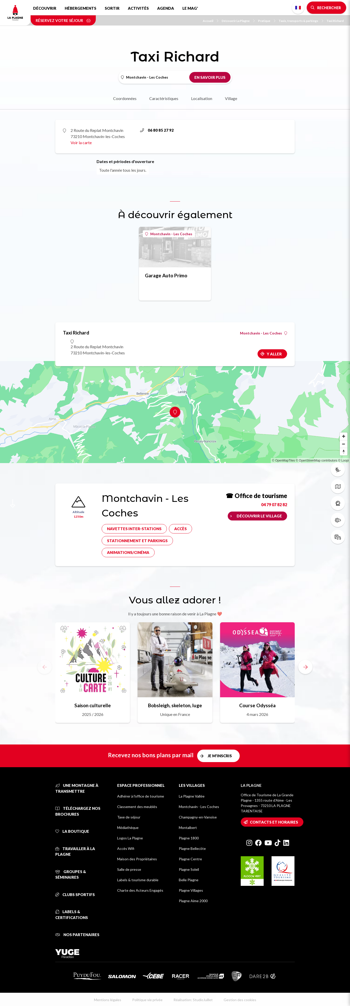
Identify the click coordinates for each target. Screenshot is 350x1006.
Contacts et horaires (274, 822)
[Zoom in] (343, 436)
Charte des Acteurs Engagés (140, 890)
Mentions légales (107, 1000)
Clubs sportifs (75, 894)
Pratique (266, 21)
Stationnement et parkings (137, 540)
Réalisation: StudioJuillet (193, 1000)
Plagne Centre (190, 859)
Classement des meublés (137, 806)
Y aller (274, 354)
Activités (138, 8)
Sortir (112, 8)
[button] (305, 667)
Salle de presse (129, 869)
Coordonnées (125, 98)
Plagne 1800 (189, 838)
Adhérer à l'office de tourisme (140, 796)
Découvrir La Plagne (238, 21)
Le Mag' (190, 8)
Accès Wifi (125, 848)
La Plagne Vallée (192, 796)
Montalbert (188, 827)
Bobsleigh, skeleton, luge (175, 705)
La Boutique (72, 831)
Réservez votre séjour (63, 20)
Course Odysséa (257, 705)
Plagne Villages (191, 890)
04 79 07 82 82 (274, 504)
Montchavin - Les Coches (168, 234)
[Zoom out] (343, 444)
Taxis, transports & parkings (301, 21)
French (298, 7)
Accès (180, 528)
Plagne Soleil (189, 869)
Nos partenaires (77, 934)
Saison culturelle (92, 705)
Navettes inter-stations (134, 528)
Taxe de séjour (128, 817)
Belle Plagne (188, 880)
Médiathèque (128, 827)
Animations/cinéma (128, 552)
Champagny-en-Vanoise (198, 817)
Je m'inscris (220, 755)
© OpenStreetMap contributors (316, 460)
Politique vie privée (147, 1000)
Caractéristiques (163, 98)
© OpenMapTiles (283, 460)
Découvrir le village (259, 516)
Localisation (201, 98)
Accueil (210, 21)
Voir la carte (81, 142)
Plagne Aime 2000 (193, 901)
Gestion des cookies (240, 1000)
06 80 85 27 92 (157, 130)
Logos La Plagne (130, 838)
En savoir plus (209, 77)
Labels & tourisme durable (137, 880)
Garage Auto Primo (166, 275)
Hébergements (80, 8)
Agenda (165, 8)
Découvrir (44, 8)
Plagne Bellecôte (192, 848)
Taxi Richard (335, 21)
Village (231, 98)
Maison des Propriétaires (137, 859)
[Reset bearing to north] (343, 451)
